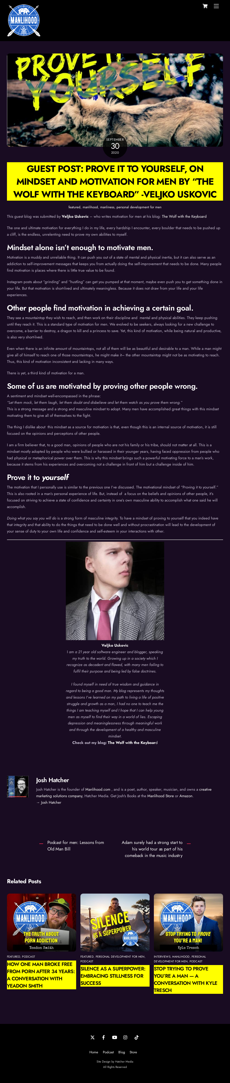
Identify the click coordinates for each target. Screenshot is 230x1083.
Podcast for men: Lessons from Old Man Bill (75, 845)
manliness (107, 207)
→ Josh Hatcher (48, 802)
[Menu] (216, 6)
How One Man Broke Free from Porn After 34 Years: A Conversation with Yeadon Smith (41, 975)
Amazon (185, 796)
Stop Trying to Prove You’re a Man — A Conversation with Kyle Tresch (185, 979)
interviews (162, 956)
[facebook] (103, 1036)
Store (133, 1052)
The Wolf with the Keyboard (184, 216)
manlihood (90, 207)
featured (74, 207)
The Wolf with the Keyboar (131, 742)
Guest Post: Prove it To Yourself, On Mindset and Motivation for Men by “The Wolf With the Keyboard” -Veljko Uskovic (115, 181)
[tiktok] (136, 1036)
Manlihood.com (97, 789)
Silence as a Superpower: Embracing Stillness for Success (112, 976)
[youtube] (114, 1036)
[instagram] (125, 1036)
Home (93, 1052)
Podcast (108, 1052)
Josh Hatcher (52, 780)
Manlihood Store (160, 796)
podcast (28, 956)
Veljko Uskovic (75, 216)
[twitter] (92, 1036)
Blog (121, 1052)
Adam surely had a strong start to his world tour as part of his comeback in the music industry (152, 849)
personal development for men (139, 207)
